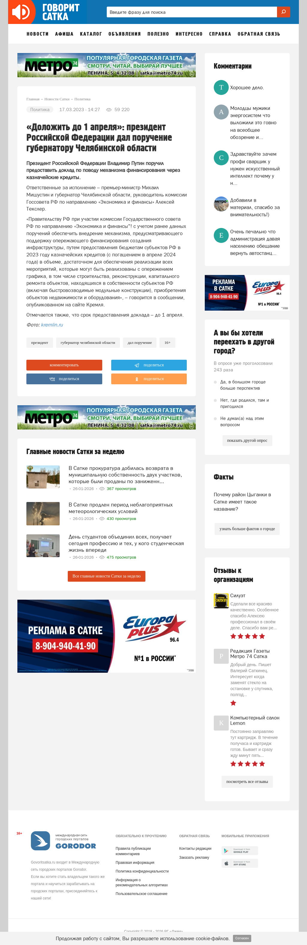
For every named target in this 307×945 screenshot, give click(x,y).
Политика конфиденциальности (142, 871)
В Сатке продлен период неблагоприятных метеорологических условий (121, 506)
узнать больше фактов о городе (247, 529)
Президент (39, 342)
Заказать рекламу (194, 857)
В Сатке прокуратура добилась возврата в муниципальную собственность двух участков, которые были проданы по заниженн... (125, 473)
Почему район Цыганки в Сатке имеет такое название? (242, 502)
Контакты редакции (195, 848)
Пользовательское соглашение (142, 894)
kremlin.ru (52, 325)
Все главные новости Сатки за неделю (107, 574)
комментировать (64, 365)
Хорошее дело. (247, 87)
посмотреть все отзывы (247, 781)
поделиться (149, 365)
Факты (224, 477)
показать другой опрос (247, 440)
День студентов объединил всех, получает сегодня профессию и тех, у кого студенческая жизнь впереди (126, 541)
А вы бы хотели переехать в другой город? (244, 342)
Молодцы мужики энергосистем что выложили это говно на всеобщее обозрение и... (253, 122)
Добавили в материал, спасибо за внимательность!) (255, 207)
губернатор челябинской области (88, 342)
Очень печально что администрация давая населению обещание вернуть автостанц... (255, 242)
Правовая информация (135, 863)
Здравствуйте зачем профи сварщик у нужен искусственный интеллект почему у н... (255, 168)
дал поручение (140, 342)
